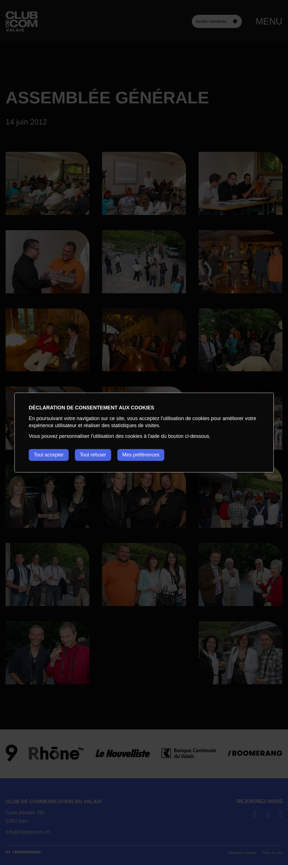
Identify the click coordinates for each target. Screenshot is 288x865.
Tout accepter (49, 455)
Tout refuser (94, 455)
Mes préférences (144, 455)
